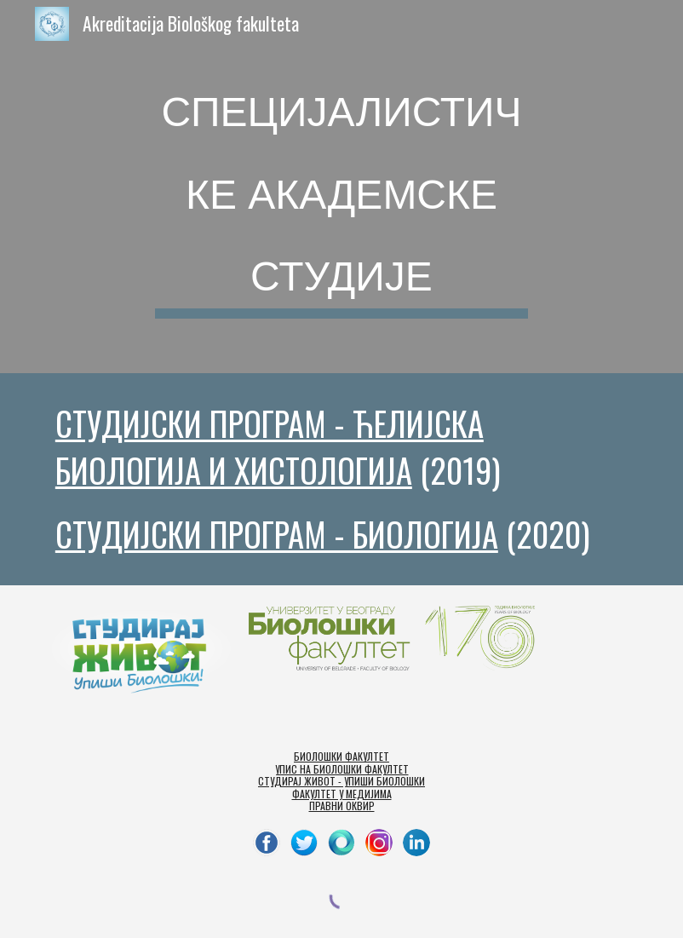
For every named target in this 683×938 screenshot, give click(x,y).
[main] (341, 186)
